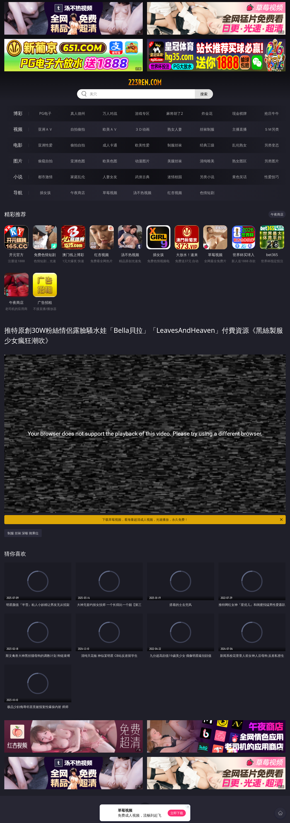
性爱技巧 (271, 176)
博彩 (17, 113)
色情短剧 (207, 192)
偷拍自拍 (77, 145)
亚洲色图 (77, 160)
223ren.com (145, 82)
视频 (17, 129)
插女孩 (45, 192)
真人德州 (77, 113)
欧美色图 (110, 160)
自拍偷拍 (77, 129)
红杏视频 (174, 192)
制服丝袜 (174, 145)
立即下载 (176, 813)
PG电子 (45, 113)
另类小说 (207, 176)
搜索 (204, 93)
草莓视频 (110, 192)
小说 (17, 177)
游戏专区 (142, 113)
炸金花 (207, 113)
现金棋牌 (239, 113)
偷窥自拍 (45, 160)
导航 (17, 193)
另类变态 (271, 145)
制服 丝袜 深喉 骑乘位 (23, 533)
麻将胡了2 (174, 113)
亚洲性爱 (45, 145)
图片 (17, 161)
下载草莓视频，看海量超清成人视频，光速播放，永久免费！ (192, 519)
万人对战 (110, 113)
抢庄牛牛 (271, 113)
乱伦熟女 (239, 145)
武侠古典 (142, 176)
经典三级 (207, 145)
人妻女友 (110, 176)
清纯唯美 (207, 160)
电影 (17, 145)
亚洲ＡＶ (45, 129)
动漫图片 (142, 160)
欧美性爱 (142, 145)
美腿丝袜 (174, 160)
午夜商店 (77, 192)
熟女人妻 (174, 129)
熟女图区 (239, 160)
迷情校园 (174, 176)
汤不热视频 (142, 192)
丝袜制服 (207, 129)
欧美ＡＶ (110, 129)
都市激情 (45, 176)
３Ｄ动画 (142, 129)
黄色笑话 (239, 176)
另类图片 (271, 160)
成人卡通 (110, 145)
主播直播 (239, 129)
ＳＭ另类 (271, 129)
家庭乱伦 (77, 176)
